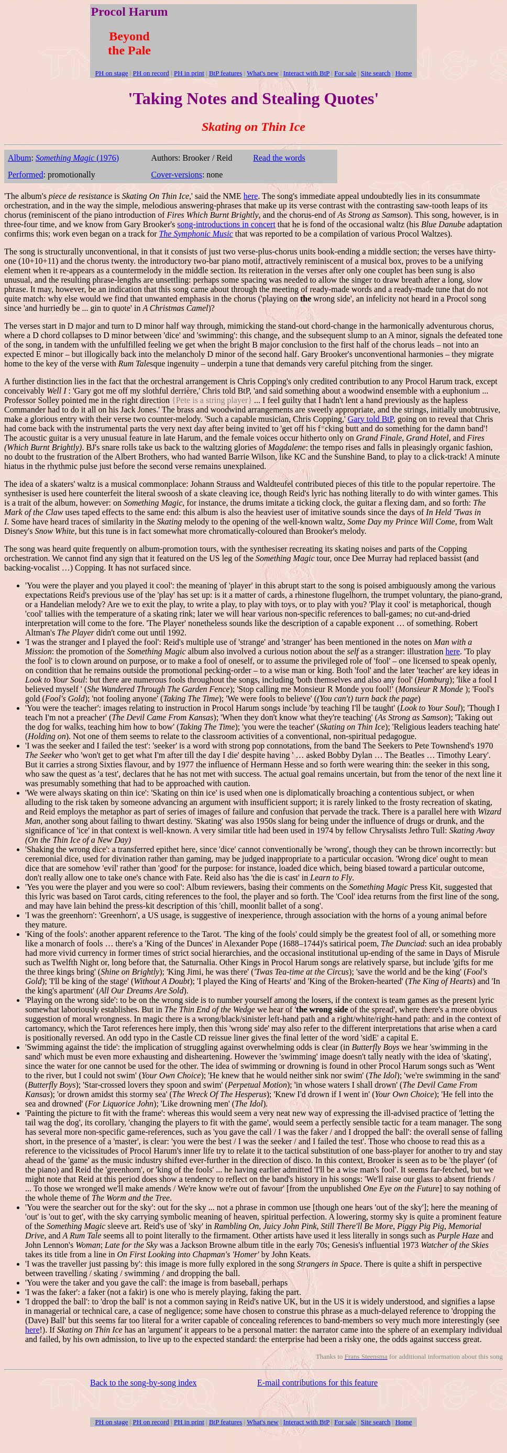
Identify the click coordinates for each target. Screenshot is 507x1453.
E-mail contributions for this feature (317, 1382)
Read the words (279, 157)
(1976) (77, 157)
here (251, 196)
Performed (25, 174)
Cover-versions (176, 174)
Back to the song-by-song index (143, 1382)
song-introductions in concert (226, 224)
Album (19, 157)
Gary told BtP (370, 419)
